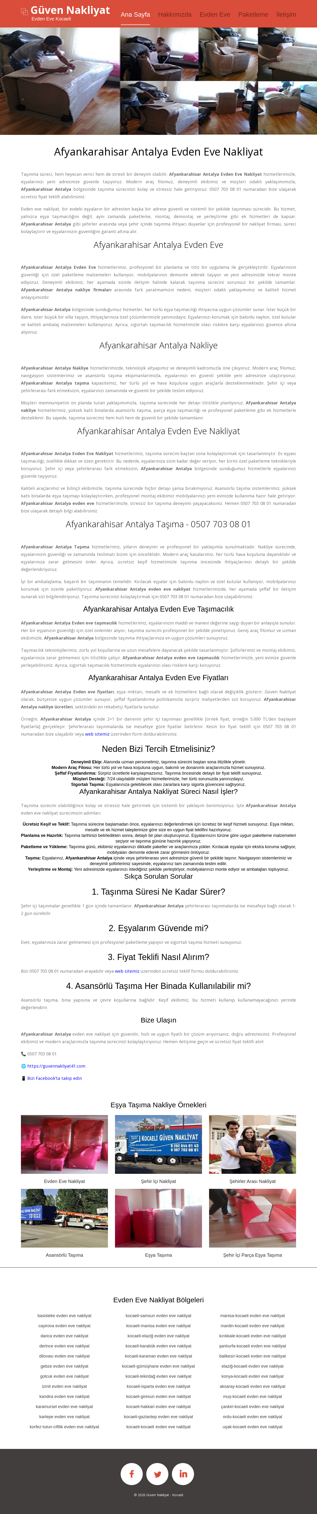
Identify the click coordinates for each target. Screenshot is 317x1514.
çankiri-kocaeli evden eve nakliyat (252, 1406)
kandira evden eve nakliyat (64, 1396)
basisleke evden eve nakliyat (64, 1315)
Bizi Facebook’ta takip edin (54, 1078)
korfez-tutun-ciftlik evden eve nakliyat (64, 1426)
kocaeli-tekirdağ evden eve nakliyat (158, 1376)
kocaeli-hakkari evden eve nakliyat (158, 1406)
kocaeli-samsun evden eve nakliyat (158, 1315)
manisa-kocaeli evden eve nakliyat (252, 1315)
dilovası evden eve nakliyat (64, 1356)
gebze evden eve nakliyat (64, 1366)
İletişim (286, 14)
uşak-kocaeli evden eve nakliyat (252, 1426)
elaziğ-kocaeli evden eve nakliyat (252, 1366)
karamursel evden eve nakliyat (64, 1406)
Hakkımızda (175, 14)
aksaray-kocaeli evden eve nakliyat (252, 1386)
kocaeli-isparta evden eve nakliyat (158, 1386)
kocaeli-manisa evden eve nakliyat (158, 1325)
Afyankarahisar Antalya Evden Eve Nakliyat (158, 430)
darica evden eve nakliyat (64, 1335)
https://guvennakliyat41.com (56, 1066)
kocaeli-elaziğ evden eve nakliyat (158, 1335)
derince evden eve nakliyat (64, 1345)
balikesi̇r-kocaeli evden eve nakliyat (252, 1356)
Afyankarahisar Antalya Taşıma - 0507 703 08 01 (158, 523)
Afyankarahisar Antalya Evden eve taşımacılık (158, 609)
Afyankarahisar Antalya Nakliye (159, 345)
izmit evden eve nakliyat (64, 1386)
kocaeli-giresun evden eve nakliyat (158, 1396)
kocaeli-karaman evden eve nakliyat (158, 1356)
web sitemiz (97, 734)
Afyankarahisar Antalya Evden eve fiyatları (158, 677)
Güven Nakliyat (70, 10)
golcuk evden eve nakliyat (64, 1376)
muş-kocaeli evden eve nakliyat (252, 1396)
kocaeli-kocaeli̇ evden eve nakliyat (158, 1426)
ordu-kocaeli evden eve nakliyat (252, 1416)
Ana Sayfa (135, 14)
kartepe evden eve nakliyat (64, 1416)
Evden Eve (215, 14)
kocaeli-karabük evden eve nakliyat (158, 1345)
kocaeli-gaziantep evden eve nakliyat (158, 1416)
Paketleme (253, 14)
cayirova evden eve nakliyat (64, 1325)
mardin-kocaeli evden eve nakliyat (252, 1325)
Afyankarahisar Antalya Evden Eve (158, 244)
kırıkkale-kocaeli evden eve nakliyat (252, 1335)
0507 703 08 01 (225, 189)
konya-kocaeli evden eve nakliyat (253, 1376)
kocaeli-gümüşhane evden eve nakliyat (158, 1366)
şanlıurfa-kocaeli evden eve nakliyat (252, 1345)
